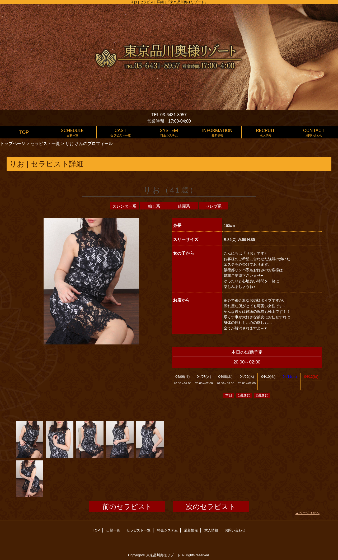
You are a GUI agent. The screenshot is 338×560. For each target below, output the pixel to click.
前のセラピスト (127, 507)
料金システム (167, 530)
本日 (228, 395)
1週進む (244, 395)
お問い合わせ (235, 530)
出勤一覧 (113, 530)
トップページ (12, 143)
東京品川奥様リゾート (163, 555)
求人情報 (211, 530)
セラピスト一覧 (45, 143)
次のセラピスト (211, 507)
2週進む (262, 395)
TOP (24, 132)
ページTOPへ (309, 513)
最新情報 (191, 530)
